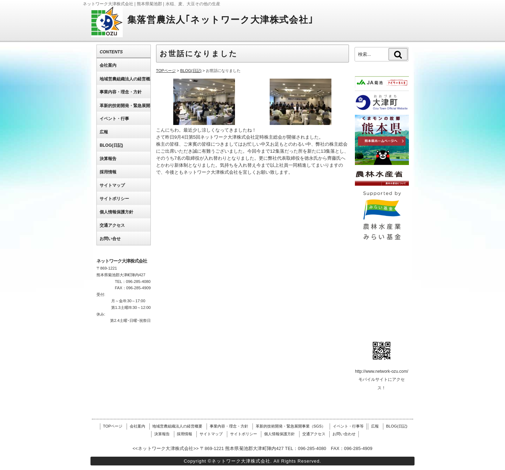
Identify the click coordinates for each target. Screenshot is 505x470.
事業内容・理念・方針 (229, 426)
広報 (375, 426)
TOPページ (113, 426)
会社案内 (137, 426)
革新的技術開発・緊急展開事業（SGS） (291, 426)
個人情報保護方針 (279, 434)
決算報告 (162, 434)
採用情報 (184, 434)
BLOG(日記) (397, 426)
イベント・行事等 (348, 426)
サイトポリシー (243, 434)
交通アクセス (313, 434)
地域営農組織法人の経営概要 (177, 426)
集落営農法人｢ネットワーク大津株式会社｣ (220, 19)
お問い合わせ (344, 434)
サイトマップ (211, 434)
